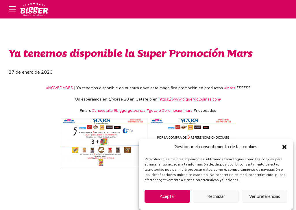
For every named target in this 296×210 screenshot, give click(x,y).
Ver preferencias (264, 196)
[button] (284, 147)
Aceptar (167, 196)
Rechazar (216, 196)
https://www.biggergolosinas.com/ (190, 99)
